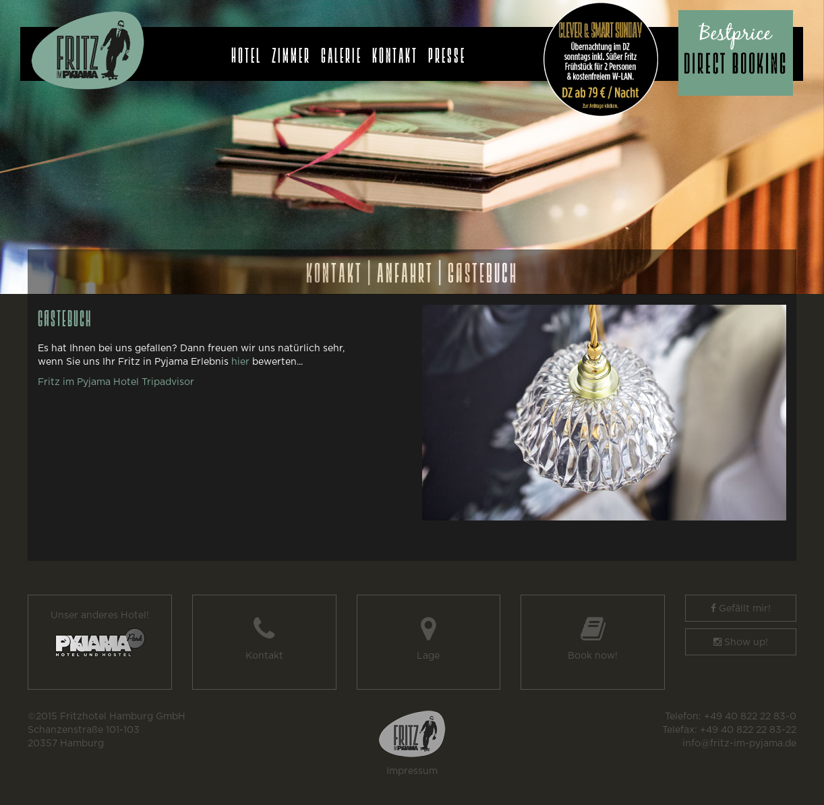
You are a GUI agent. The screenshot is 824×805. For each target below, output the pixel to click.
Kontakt (395, 51)
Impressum (412, 771)
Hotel (246, 51)
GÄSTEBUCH (483, 268)
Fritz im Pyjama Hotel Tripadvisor (116, 382)
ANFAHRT (405, 268)
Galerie (341, 51)
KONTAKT (334, 268)
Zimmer (291, 51)
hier (240, 362)
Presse (447, 51)
